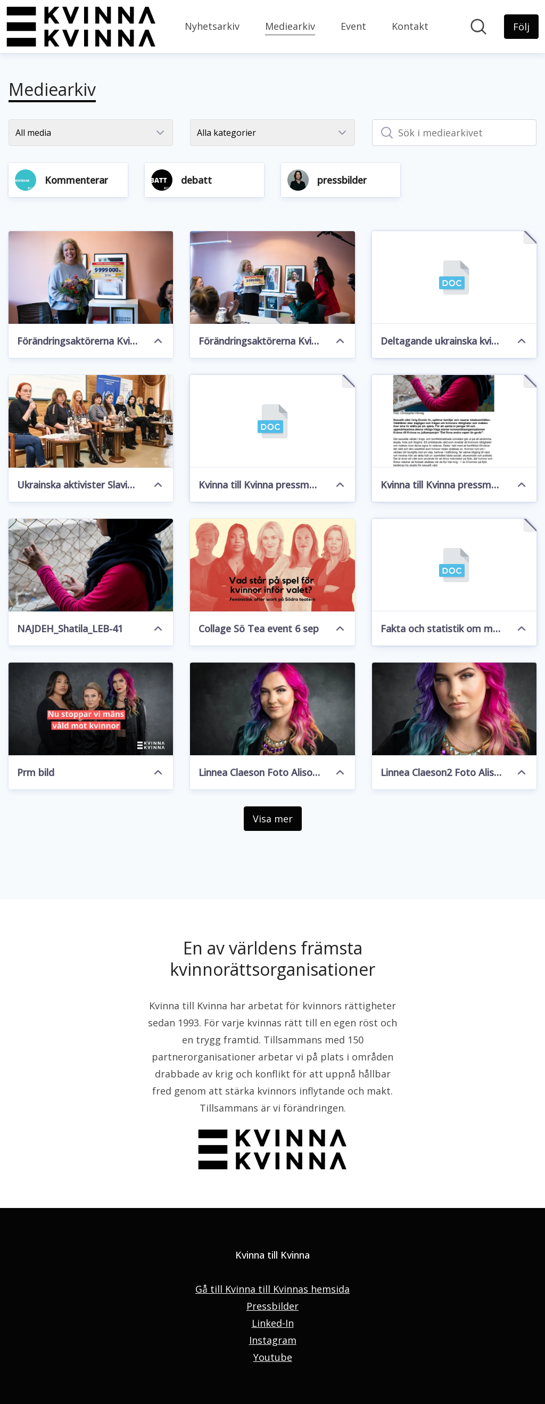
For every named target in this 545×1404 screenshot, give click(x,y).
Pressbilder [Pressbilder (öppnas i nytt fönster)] (272, 1306)
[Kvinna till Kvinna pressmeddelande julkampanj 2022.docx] (272, 421)
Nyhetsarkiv (212, 26)
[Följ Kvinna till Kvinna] (521, 26)
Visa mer (273, 818)
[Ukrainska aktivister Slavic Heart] (91, 421)
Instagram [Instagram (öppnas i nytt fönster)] (272, 1340)
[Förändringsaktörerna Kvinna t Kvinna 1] (272, 277)
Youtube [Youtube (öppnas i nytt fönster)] (272, 1357)
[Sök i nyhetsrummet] (478, 26)
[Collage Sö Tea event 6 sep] (272, 565)
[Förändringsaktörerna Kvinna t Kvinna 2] (91, 277)
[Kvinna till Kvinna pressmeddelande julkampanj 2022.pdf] (454, 421)
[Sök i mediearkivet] (454, 132)
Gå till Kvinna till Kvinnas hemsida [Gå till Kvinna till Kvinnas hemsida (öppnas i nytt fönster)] (272, 1289)
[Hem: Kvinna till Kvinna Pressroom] (81, 26)
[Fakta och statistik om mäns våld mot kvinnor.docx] (454, 565)
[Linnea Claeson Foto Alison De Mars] (272, 709)
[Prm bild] (91, 709)
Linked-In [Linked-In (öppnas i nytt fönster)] (273, 1323)
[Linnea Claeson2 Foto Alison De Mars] (454, 709)
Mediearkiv (290, 25)
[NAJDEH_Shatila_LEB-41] (91, 565)
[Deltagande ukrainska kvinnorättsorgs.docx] (454, 277)
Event (353, 26)
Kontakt (410, 26)
